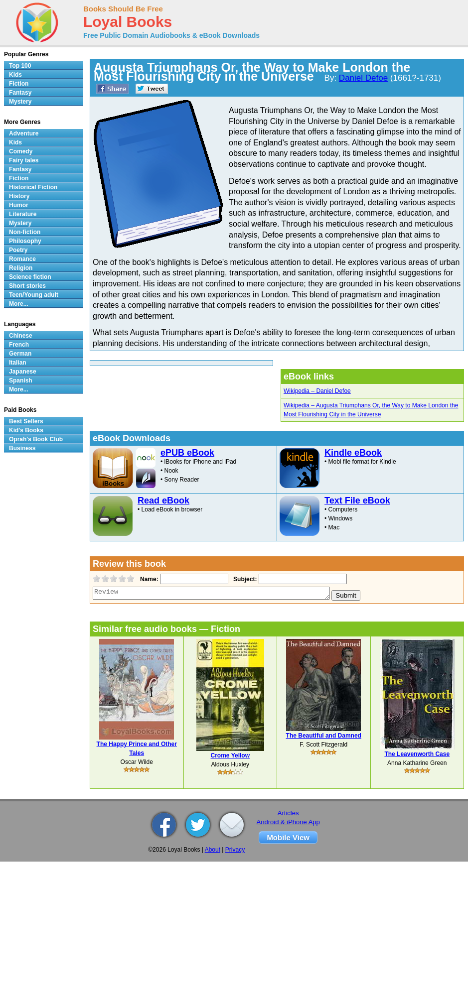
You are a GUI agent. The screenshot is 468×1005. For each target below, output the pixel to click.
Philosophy (25, 241)
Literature (22, 214)
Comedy (20, 151)
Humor (18, 205)
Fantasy (20, 92)
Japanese (22, 371)
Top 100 (20, 65)
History (19, 196)
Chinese (20, 335)
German (20, 353)
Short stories (27, 285)
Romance (22, 258)
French (19, 344)
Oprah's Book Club (36, 439)
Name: (148, 579)
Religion (20, 267)
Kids (15, 74)
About (212, 849)
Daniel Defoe (363, 78)
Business (22, 448)
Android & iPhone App (288, 822)
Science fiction (30, 276)
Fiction (18, 83)
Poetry (18, 250)
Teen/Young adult (33, 294)
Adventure (23, 133)
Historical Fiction (33, 187)
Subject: (244, 579)
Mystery (20, 101)
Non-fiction (24, 232)
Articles (288, 813)
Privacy (235, 849)
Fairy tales (23, 160)
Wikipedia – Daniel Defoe (317, 390)
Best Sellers (26, 421)
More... (18, 303)
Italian (17, 362)
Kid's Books (26, 430)
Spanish (20, 380)
